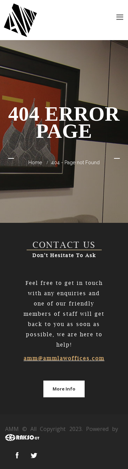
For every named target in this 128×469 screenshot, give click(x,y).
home (35, 162)
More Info (64, 389)
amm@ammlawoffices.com (64, 358)
